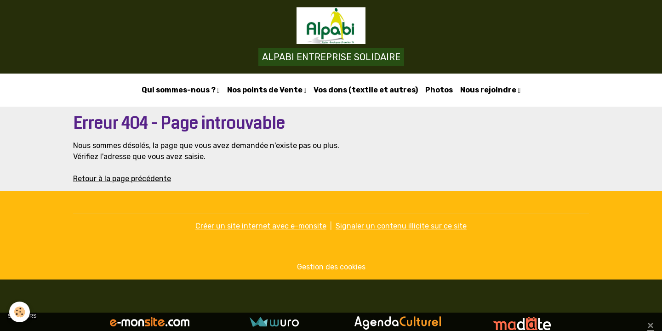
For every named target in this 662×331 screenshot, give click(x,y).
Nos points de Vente (265, 90)
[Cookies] (19, 312)
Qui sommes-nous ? (179, 90)
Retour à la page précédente (122, 178)
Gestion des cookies (331, 267)
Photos (439, 90)
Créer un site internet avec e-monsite (260, 226)
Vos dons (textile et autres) (366, 90)
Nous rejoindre (489, 90)
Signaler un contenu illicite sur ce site (401, 226)
